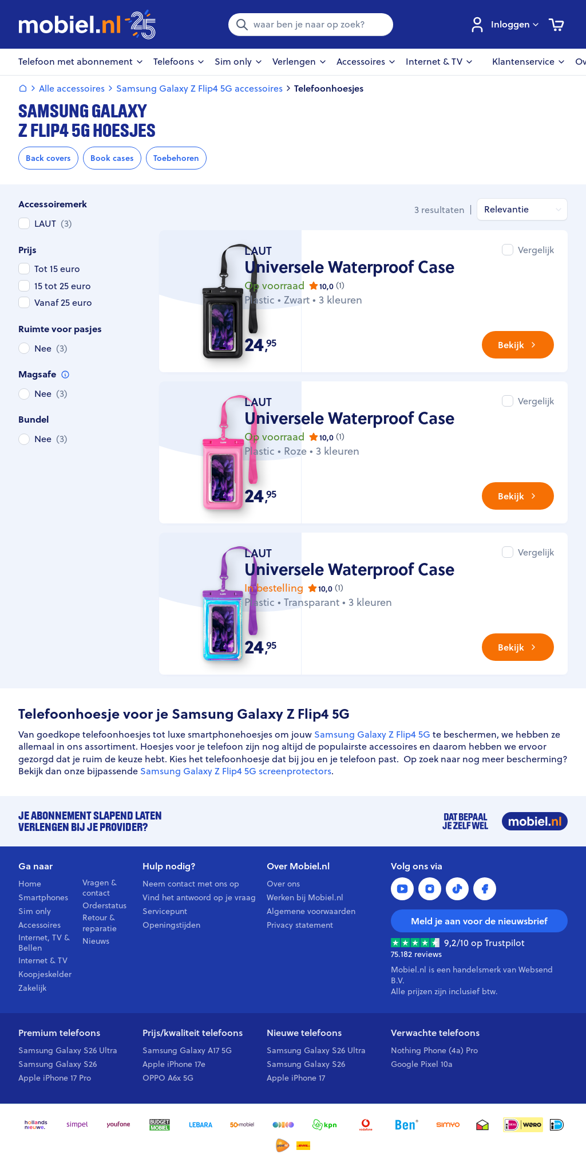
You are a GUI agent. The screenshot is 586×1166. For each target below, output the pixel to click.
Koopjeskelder (45, 974)
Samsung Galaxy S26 (57, 1064)
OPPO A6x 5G (167, 1078)
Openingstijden (171, 925)
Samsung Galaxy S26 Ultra (67, 1050)
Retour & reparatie (99, 923)
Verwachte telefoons (435, 1033)
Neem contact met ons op (190, 883)
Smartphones (43, 897)
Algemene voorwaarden (311, 911)
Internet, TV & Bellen (44, 943)
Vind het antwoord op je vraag (199, 897)
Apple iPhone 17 (296, 1078)
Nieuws (95, 941)
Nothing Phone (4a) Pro (434, 1050)
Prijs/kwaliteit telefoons (192, 1033)
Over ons (283, 883)
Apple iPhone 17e (173, 1064)
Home (29, 883)
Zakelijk (32, 988)
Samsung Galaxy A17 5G (187, 1050)
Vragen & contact (99, 888)
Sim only (34, 911)
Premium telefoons (59, 1033)
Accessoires (39, 925)
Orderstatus (104, 905)
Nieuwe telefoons (304, 1033)
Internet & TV (43, 960)
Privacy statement (300, 925)
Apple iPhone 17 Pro (54, 1078)
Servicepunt (164, 911)
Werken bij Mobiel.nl (305, 897)
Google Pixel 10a (422, 1064)
